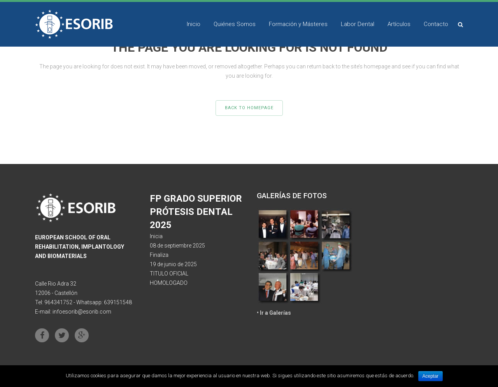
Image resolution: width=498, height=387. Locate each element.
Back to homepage (249, 107)
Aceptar (430, 376)
